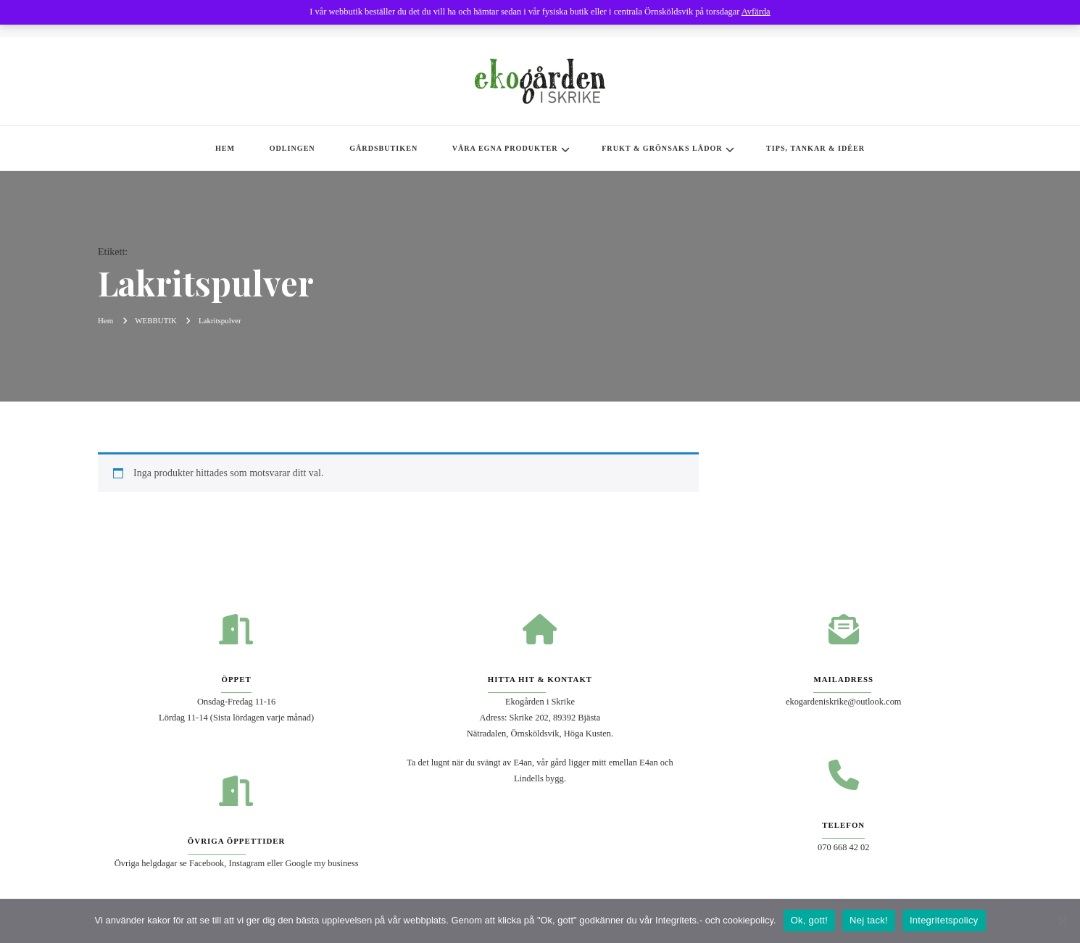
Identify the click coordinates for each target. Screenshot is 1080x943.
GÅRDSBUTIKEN (383, 148)
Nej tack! (869, 920)
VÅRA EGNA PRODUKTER (505, 148)
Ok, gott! (809, 920)
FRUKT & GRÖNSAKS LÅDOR (662, 148)
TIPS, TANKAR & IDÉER (815, 148)
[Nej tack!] (1062, 920)
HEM (225, 148)
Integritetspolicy (944, 920)
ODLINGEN (292, 148)
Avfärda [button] (756, 12)
